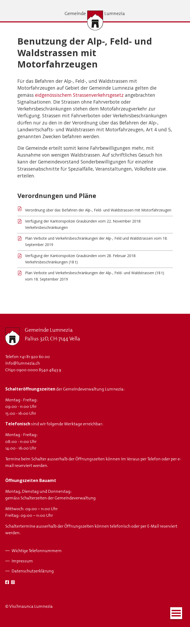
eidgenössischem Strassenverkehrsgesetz (79, 95)
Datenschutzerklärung (33, 571)
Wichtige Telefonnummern (37, 550)
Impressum (22, 561)
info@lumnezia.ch (22, 363)
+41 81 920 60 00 (35, 356)
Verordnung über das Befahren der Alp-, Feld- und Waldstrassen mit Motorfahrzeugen (98, 210)
